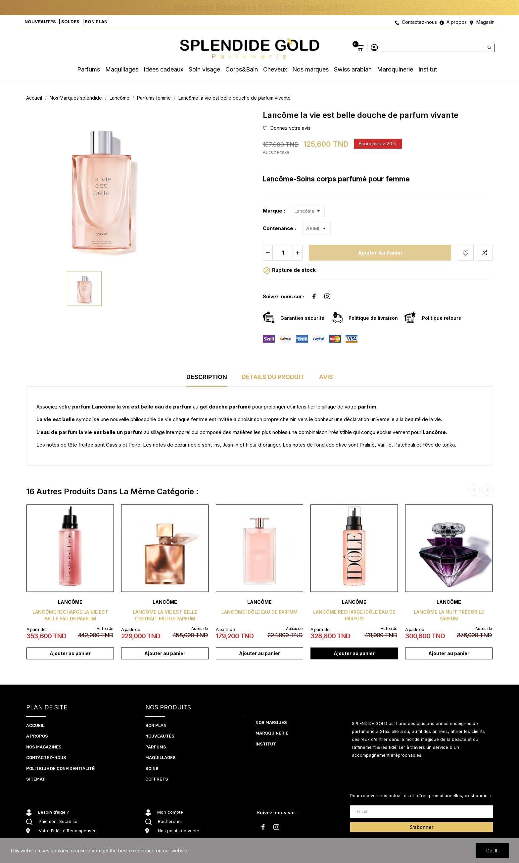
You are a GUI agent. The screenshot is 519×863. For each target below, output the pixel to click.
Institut (266, 744)
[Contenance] (317, 228)
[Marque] (308, 211)
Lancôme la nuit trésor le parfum (449, 615)
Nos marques (271, 722)
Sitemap (36, 779)
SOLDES (70, 21)
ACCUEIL (35, 725)
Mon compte (170, 812)
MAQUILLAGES (160, 757)
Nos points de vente (178, 830)
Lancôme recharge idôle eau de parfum (354, 615)
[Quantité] (283, 253)
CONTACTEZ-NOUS (46, 757)
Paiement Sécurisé (58, 821)
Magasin (485, 22)
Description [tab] (206, 376)
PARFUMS (155, 746)
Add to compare (485, 252)
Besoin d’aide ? (53, 812)
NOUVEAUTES (40, 21)
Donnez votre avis (289, 128)
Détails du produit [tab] (273, 376)
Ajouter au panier (380, 253)
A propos (457, 22)
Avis (326, 376)
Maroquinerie (272, 733)
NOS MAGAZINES (44, 746)
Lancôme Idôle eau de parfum (259, 612)
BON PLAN (96, 21)
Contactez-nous (419, 22)
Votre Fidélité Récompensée (68, 830)
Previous (474, 490)
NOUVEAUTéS (159, 736)
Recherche (169, 821)
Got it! (492, 850)
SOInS (152, 768)
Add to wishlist (465, 252)
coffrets (156, 779)
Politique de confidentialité (60, 768)
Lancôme (70, 602)
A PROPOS (37, 736)
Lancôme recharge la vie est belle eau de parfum (70, 615)
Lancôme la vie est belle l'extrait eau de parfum (165, 615)
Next (487, 490)
